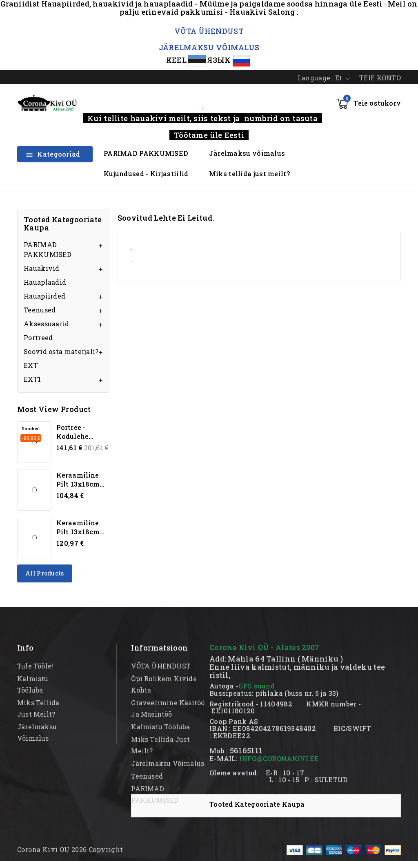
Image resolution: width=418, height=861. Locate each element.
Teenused (40, 309)
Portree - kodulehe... (74, 431)
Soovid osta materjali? (61, 351)
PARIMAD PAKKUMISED (146, 153)
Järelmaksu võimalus (247, 153)
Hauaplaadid (45, 282)
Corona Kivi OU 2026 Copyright (70, 849)
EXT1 (32, 379)
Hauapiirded (44, 296)
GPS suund (256, 686)
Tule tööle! (35, 666)
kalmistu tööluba (160, 726)
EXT (31, 365)
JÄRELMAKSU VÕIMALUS (209, 47)
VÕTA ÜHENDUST (209, 31)
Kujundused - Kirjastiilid (146, 173)
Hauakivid (42, 268)
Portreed (38, 337)
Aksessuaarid (46, 323)
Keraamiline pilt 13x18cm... (80, 479)
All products (44, 573)
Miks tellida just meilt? (249, 173)
